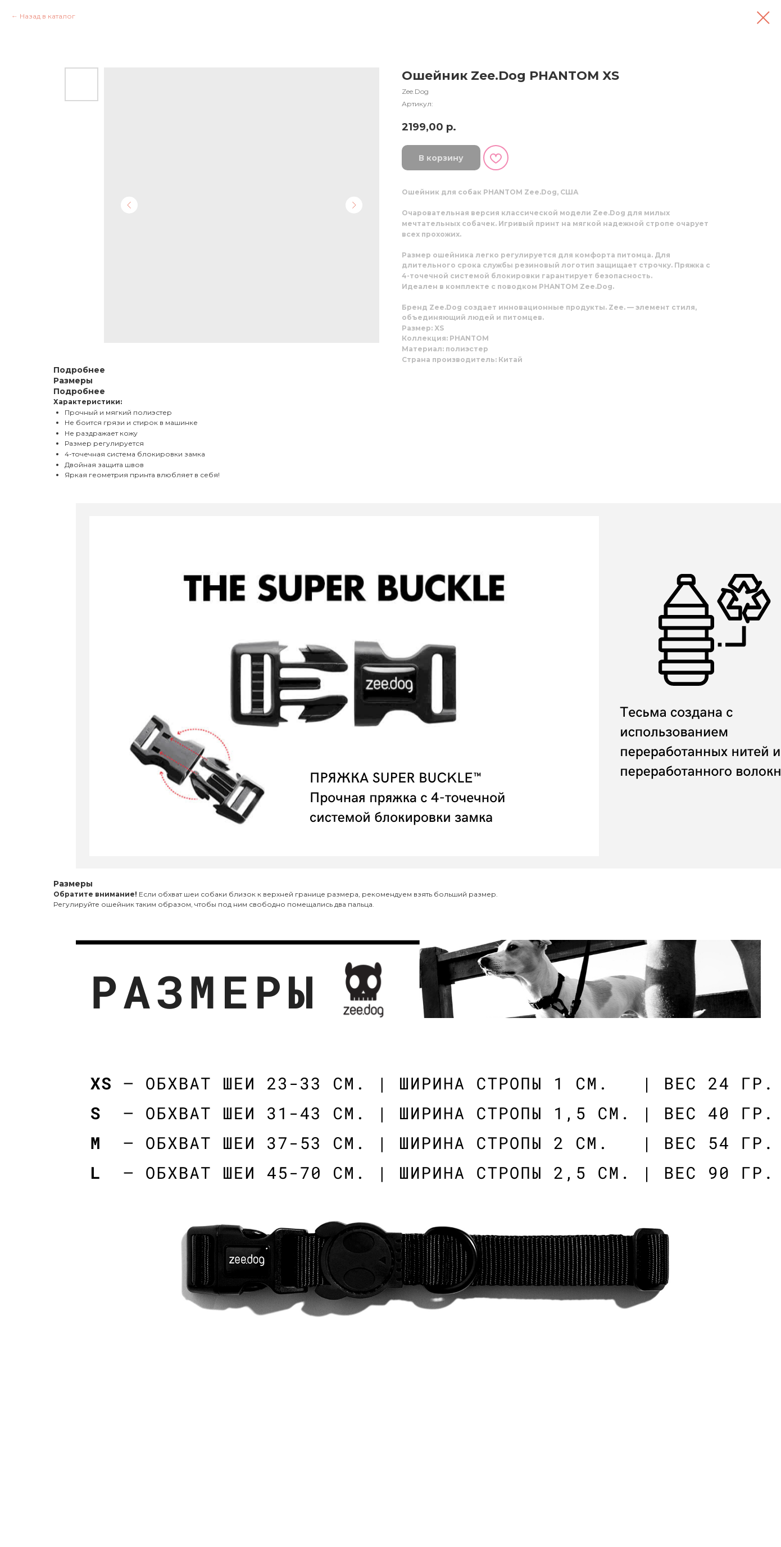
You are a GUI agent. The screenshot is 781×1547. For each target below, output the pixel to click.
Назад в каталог (47, 16)
